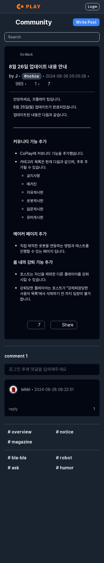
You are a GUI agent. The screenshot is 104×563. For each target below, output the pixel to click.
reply (13, 409)
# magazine (20, 442)
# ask (13, 467)
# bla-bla (17, 457)
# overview (20, 432)
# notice (64, 432)
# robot (64, 457)
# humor (65, 467)
